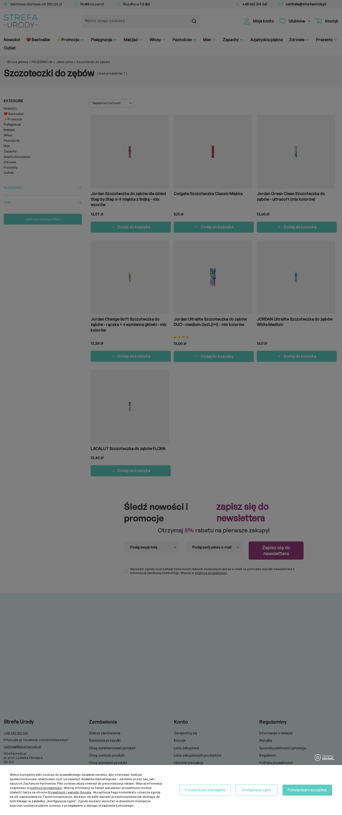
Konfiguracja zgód (256, 790)
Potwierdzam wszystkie (307, 790)
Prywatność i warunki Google (69, 792)
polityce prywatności (46, 788)
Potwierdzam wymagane (205, 790)
